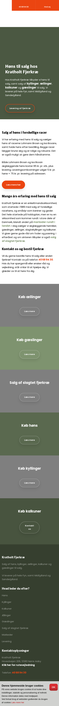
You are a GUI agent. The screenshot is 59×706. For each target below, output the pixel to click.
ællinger (46, 83)
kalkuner (11, 87)
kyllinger (33, 83)
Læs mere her (13, 184)
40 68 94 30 (46, 259)
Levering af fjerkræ (20, 108)
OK (53, 687)
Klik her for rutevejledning (18, 665)
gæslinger (29, 87)
